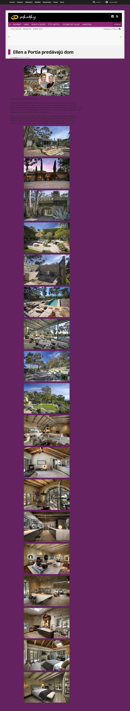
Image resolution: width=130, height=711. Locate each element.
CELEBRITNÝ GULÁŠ (71, 24)
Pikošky (38, 2)
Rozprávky (47, 2)
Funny (55, 2)
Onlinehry (28, 2)
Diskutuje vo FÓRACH (111, 29)
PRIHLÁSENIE (113, 2)
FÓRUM (117, 24)
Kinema (20, 2)
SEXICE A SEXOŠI (38, 24)
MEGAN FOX (27, 29)
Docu (62, 2)
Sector (12, 2)
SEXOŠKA (18, 29)
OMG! (26, 24)
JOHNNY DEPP (38, 29)
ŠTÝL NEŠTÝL (54, 24)
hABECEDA (86, 24)
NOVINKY (17, 24)
